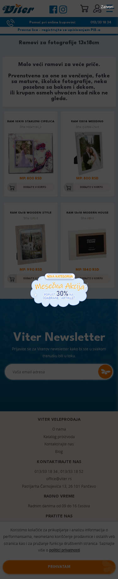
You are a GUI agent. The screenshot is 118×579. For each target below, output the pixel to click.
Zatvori (107, 7)
